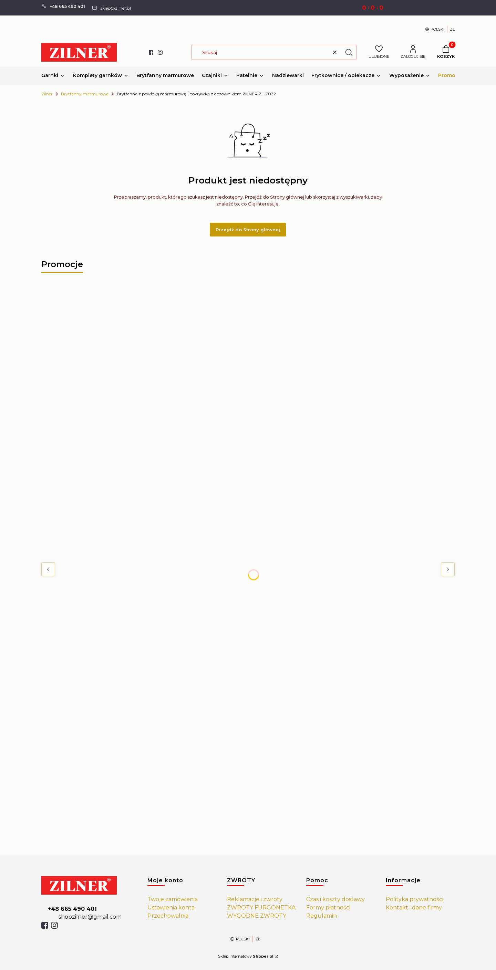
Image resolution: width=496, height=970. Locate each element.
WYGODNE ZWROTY (256, 916)
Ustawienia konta (171, 907)
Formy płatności (328, 907)
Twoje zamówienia (172, 899)
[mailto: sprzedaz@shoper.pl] (111, 7)
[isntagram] (54, 925)
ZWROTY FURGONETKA (261, 907)
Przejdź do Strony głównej (248, 229)
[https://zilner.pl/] (88, 885)
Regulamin (321, 916)
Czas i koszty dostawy (335, 899)
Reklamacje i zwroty (254, 899)
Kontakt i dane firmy (414, 907)
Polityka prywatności (414, 899)
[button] (349, 52)
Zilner (47, 93)
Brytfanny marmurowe (84, 93)
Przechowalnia (167, 916)
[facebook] (44, 925)
